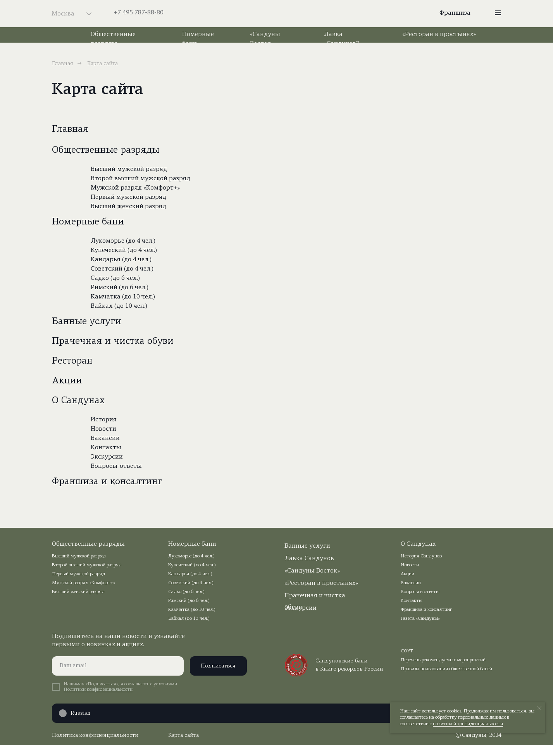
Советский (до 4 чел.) (122, 269)
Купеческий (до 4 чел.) (124, 250)
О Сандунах (78, 400)
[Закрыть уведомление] (539, 708)
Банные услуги (86, 321)
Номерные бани (88, 222)
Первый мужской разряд (128, 197)
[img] (277, 13)
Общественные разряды (105, 150)
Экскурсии (107, 457)
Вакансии (105, 438)
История (104, 420)
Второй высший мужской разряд (140, 179)
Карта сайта (183, 735)
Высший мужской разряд (129, 169)
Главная (62, 64)
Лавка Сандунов (309, 558)
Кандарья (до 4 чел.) (121, 260)
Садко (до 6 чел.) (115, 278)
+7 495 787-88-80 (139, 13)
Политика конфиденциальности (95, 735)
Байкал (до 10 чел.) (119, 306)
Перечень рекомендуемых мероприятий (443, 660)
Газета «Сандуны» (420, 618)
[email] (118, 666)
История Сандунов (421, 556)
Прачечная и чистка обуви (113, 341)
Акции (67, 381)
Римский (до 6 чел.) (119, 288)
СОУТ (407, 651)
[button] (498, 13)
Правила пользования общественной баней (446, 669)
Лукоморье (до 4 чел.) (123, 241)
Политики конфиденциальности (98, 689)
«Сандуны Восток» (312, 571)
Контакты (106, 448)
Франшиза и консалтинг (107, 481)
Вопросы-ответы (116, 466)
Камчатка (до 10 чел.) (123, 297)
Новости (103, 429)
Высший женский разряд (128, 206)
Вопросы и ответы (420, 592)
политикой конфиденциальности (468, 724)
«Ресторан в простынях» (439, 34)
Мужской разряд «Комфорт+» (135, 188)
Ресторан (72, 361)
